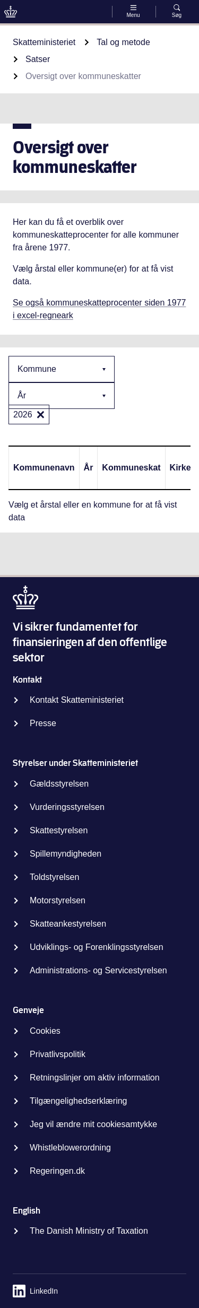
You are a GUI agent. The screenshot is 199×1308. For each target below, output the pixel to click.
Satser (37, 59)
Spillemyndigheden (65, 853)
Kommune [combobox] (37, 368)
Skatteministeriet (44, 42)
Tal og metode (123, 42)
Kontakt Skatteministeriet (77, 699)
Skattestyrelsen (59, 830)
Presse (43, 723)
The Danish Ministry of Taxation (89, 1230)
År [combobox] (22, 395)
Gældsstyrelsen (59, 783)
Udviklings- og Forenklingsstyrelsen (96, 947)
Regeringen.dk (57, 1170)
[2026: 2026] (40, 414)
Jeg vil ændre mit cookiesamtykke (93, 1124)
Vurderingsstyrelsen (67, 807)
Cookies (45, 1030)
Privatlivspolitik (57, 1054)
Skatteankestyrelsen (68, 923)
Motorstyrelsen (57, 900)
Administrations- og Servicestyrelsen (98, 970)
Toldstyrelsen (54, 877)
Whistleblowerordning (70, 1147)
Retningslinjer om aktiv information (95, 1077)
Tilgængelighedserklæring (78, 1100)
